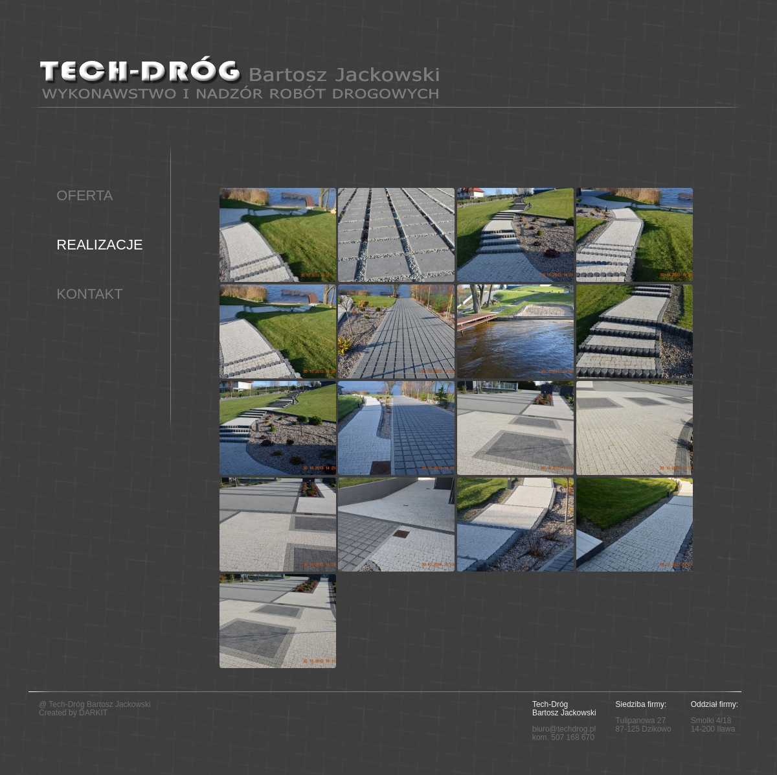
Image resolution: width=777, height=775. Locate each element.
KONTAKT (89, 294)
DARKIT (93, 712)
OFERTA (84, 195)
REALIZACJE (99, 245)
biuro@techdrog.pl (564, 729)
